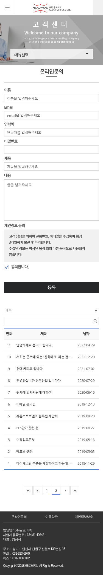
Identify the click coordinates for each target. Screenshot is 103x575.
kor (98, 7)
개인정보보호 (84, 517)
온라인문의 (19, 517)
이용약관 (51, 517)
